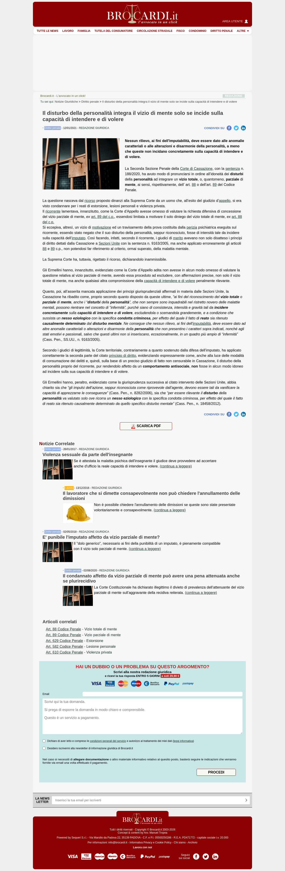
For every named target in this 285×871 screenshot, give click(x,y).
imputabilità (202, 323)
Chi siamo (179, 842)
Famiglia (84, 30)
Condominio (197, 30)
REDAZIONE (233, 95)
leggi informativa (183, 741)
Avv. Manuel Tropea (155, 832)
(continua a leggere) (176, 466)
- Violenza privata (79, 652)
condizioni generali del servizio (108, 741)
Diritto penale (221, 30)
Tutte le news (47, 30)
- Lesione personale (81, 646)
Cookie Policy (163, 842)
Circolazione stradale (154, 30)
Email (46, 694)
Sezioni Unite (109, 243)
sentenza (232, 169)
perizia (192, 227)
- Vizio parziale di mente (83, 635)
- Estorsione (74, 641)
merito (178, 238)
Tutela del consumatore (113, 30)
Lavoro (67, 30)
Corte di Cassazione (196, 169)
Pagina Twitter (206, 855)
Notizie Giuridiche (66, 101)
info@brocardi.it (117, 842)
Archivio (192, 842)
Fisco (181, 30)
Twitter (236, 128)
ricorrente (53, 211)
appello (224, 201)
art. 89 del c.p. (102, 217)
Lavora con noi (142, 847)
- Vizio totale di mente (81, 629)
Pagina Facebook (196, 855)
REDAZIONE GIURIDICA (94, 449)
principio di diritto (122, 355)
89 (215, 185)
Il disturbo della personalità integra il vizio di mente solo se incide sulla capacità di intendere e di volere (169, 101)
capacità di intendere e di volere (169, 281)
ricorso (90, 201)
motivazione (101, 227)
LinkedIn (243, 128)
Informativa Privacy (141, 842)
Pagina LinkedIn (215, 855)
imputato (78, 238)
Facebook (229, 128)
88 (194, 185)
